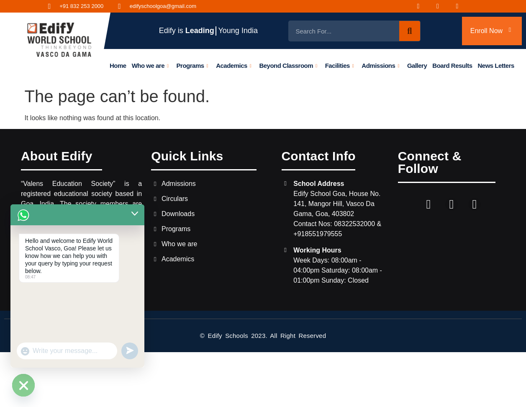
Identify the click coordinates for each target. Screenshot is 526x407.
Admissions (380, 65)
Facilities (339, 65)
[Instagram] (442, 6)
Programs (192, 65)
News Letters (496, 65)
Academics (233, 65)
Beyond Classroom (288, 65)
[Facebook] (423, 6)
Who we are (150, 65)
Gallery (417, 65)
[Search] (409, 31)
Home (118, 65)
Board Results (452, 65)
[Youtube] (462, 6)
